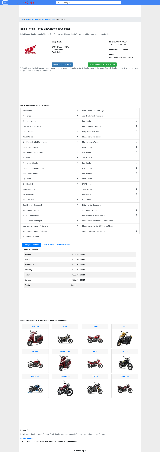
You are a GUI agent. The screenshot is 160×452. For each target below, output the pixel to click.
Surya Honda (109, 179)
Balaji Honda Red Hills (109, 131)
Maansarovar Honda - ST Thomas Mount (109, 226)
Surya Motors (50, 137)
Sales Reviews (48, 245)
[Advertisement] (80, 304)
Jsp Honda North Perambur (109, 116)
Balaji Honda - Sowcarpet (50, 205)
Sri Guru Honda (50, 194)
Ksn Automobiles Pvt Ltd (50, 147)
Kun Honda (109, 121)
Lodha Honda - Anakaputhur (50, 168)
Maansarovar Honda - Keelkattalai (50, 231)
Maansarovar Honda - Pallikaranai (50, 226)
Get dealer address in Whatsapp (102, 64)
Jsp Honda (50, 116)
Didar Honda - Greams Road (109, 205)
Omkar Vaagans (50, 189)
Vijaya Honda (109, 189)
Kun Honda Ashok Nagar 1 (109, 126)
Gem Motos (109, 152)
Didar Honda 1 (109, 147)
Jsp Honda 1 (109, 158)
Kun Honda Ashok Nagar (50, 126)
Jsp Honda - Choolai (50, 163)
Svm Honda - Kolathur (50, 236)
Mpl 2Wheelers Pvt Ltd (109, 142)
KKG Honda (109, 194)
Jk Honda (50, 158)
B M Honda (109, 200)
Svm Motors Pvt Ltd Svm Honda (50, 142)
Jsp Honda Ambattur (50, 121)
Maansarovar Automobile (109, 137)
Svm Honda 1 (50, 184)
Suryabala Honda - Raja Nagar (109, 231)
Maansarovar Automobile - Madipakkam (109, 221)
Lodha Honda (50, 131)
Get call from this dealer (62, 64)
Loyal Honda (109, 168)
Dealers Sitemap (26, 438)
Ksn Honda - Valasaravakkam (109, 215)
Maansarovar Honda (50, 173)
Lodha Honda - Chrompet (50, 221)
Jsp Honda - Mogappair (50, 215)
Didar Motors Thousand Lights (109, 110)
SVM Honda (109, 184)
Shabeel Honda (50, 200)
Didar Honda (50, 110)
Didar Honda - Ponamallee (50, 152)
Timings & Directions (32, 245)
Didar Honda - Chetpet (50, 210)
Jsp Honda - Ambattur (109, 210)
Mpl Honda (50, 179)
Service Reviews (63, 245)
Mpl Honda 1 (109, 173)
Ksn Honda (109, 163)
